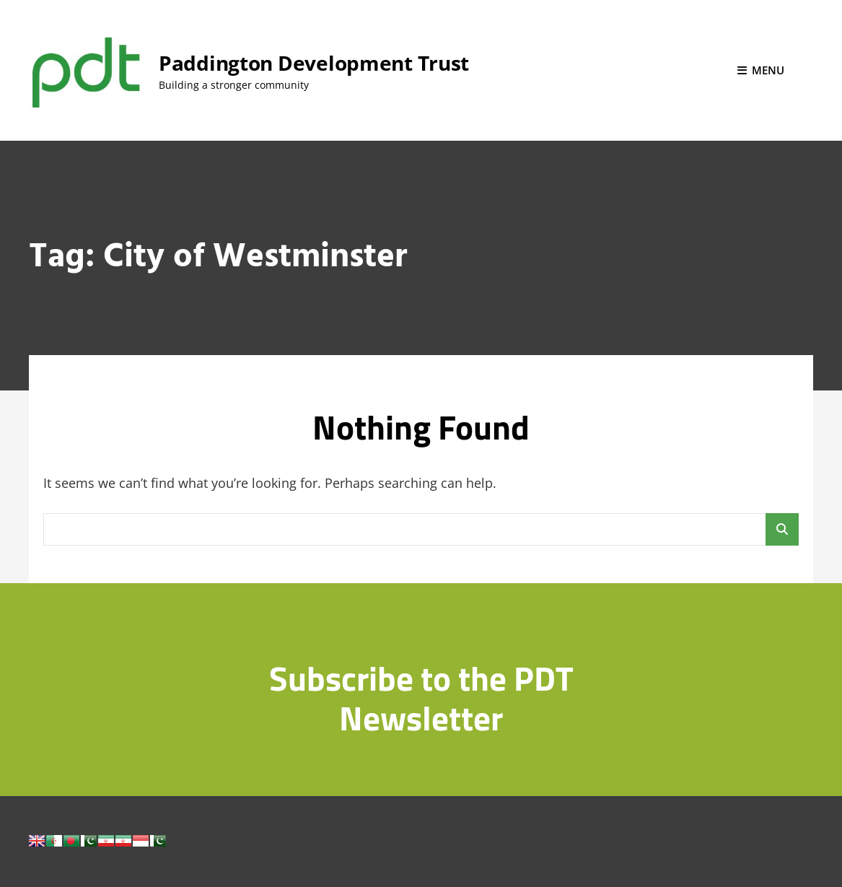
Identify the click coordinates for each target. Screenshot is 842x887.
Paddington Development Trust (314, 63)
